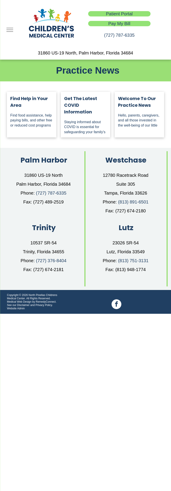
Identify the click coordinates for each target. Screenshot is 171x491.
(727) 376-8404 (51, 260)
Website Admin (16, 308)
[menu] (10, 30)
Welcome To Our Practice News (137, 101)
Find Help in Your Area (29, 101)
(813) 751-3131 (133, 260)
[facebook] (116, 304)
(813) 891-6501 (133, 201)
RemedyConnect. (46, 301)
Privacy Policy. (44, 305)
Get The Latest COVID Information (80, 105)
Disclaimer (23, 305)
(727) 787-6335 (119, 35)
